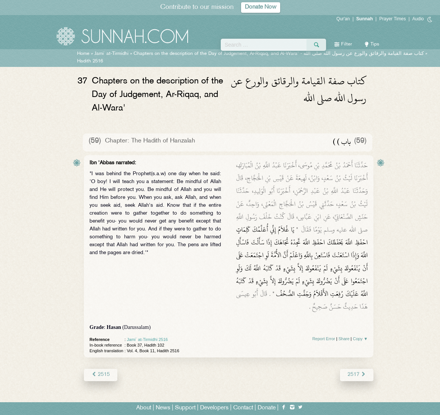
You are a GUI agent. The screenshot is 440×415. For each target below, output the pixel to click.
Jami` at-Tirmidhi (111, 53)
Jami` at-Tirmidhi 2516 (147, 339)
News (163, 408)
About (143, 408)
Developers (214, 408)
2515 (100, 374)
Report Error (323, 338)
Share (343, 338)
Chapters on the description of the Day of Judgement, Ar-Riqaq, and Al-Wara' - (279, 53)
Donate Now (260, 7)
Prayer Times (392, 18)
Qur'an (343, 18)
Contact (243, 408)
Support (185, 408)
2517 (356, 374)
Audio (418, 18)
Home (83, 53)
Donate (267, 408)
